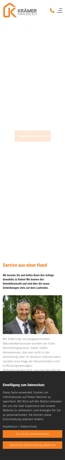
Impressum (10, 426)
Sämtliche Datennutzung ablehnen (32, 445)
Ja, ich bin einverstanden (32, 434)
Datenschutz (28, 426)
